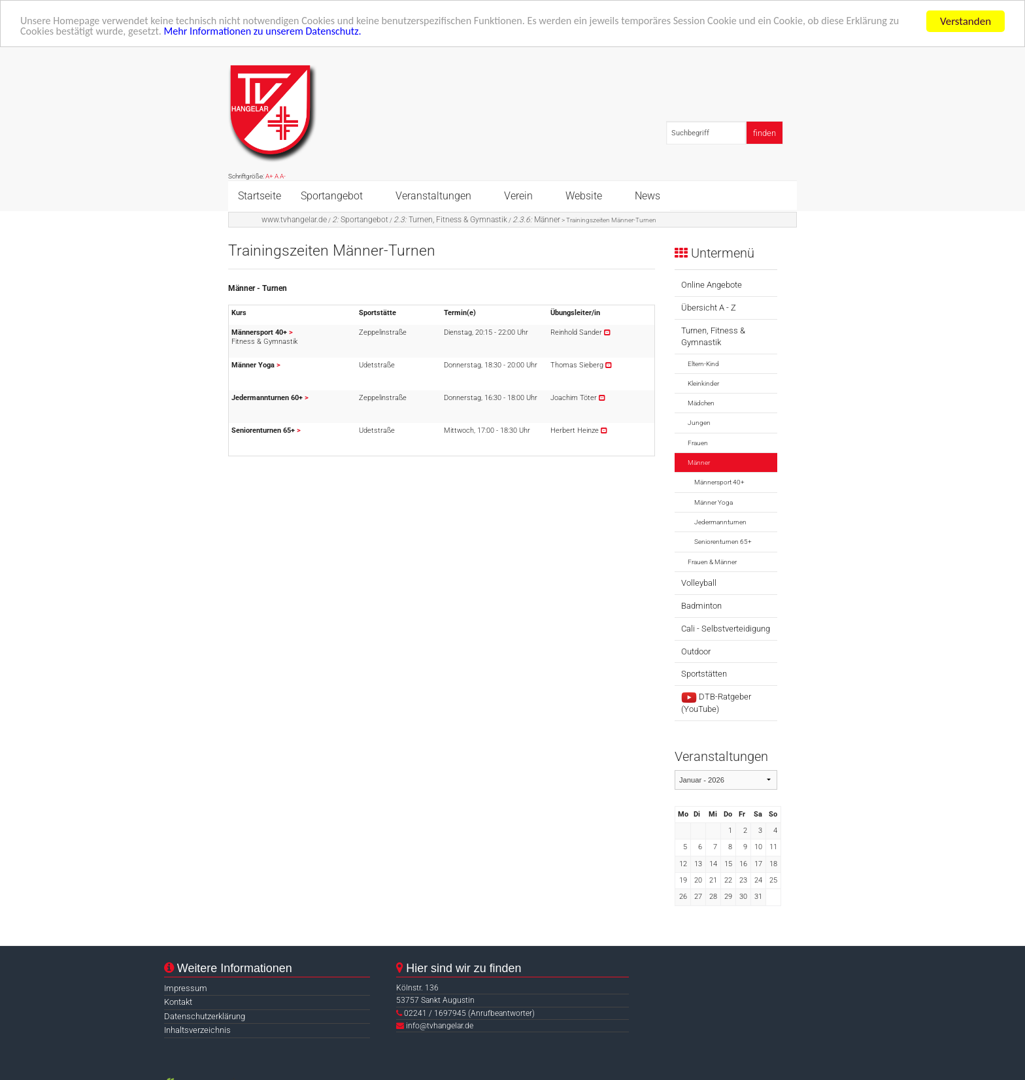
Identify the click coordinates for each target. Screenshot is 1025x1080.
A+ (269, 176)
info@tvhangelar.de (439, 1025)
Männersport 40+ (719, 482)
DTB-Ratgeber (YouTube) (716, 703)
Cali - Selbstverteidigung (725, 628)
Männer (536, 219)
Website (583, 195)
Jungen (699, 422)
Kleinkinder (703, 383)
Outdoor (696, 651)
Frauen (698, 443)
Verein (518, 195)
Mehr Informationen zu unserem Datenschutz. (334, 33)
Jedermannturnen (720, 522)
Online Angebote (711, 285)
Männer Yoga (713, 502)
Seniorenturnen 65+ (723, 541)
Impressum (185, 988)
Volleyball (698, 583)
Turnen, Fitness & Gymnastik (450, 219)
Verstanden (965, 21)
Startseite (259, 195)
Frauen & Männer (712, 561)
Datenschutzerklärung (204, 1016)
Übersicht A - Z (708, 307)
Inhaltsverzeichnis (197, 1030)
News (647, 195)
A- (283, 176)
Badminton (701, 606)
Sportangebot (332, 195)
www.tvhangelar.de (294, 219)
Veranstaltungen (433, 195)
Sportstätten (704, 674)
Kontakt (178, 1002)
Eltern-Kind (703, 364)
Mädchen (701, 403)
